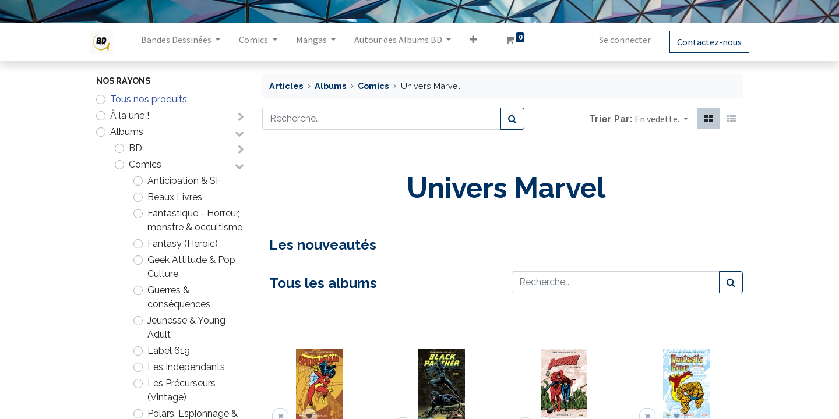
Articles (286, 86)
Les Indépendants (186, 366)
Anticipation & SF (184, 180)
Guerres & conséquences (178, 297)
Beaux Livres (174, 197)
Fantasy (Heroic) (182, 243)
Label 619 (168, 350)
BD (135, 148)
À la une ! (129, 115)
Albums (126, 131)
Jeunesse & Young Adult (186, 327)
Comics (145, 164)
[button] (479, 42)
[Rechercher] (512, 119)
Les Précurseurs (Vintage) (181, 390)
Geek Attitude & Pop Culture (191, 266)
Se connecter (618, 39)
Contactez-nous (703, 42)
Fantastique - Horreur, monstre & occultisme (194, 220)
